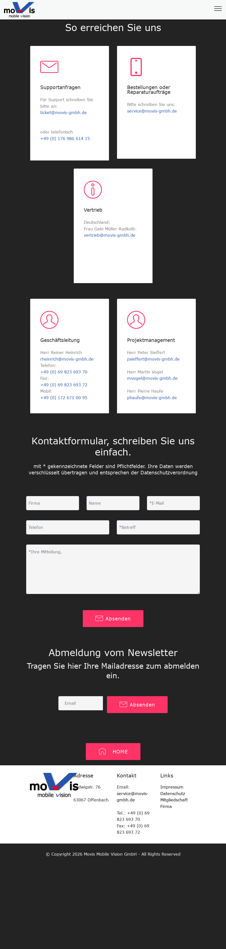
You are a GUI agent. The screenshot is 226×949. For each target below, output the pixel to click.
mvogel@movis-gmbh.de (152, 378)
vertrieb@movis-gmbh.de (109, 235)
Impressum (171, 787)
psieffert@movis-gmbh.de (153, 359)
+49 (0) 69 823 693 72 (63, 385)
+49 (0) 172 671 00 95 (63, 397)
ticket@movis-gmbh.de (63, 112)
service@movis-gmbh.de (152, 111)
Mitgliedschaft (174, 800)
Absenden (113, 618)
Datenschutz (172, 793)
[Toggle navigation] (218, 8)
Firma (166, 806)
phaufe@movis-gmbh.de (152, 397)
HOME (113, 751)
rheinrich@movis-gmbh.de (67, 359)
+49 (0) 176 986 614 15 (65, 138)
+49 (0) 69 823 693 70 (63, 372)
